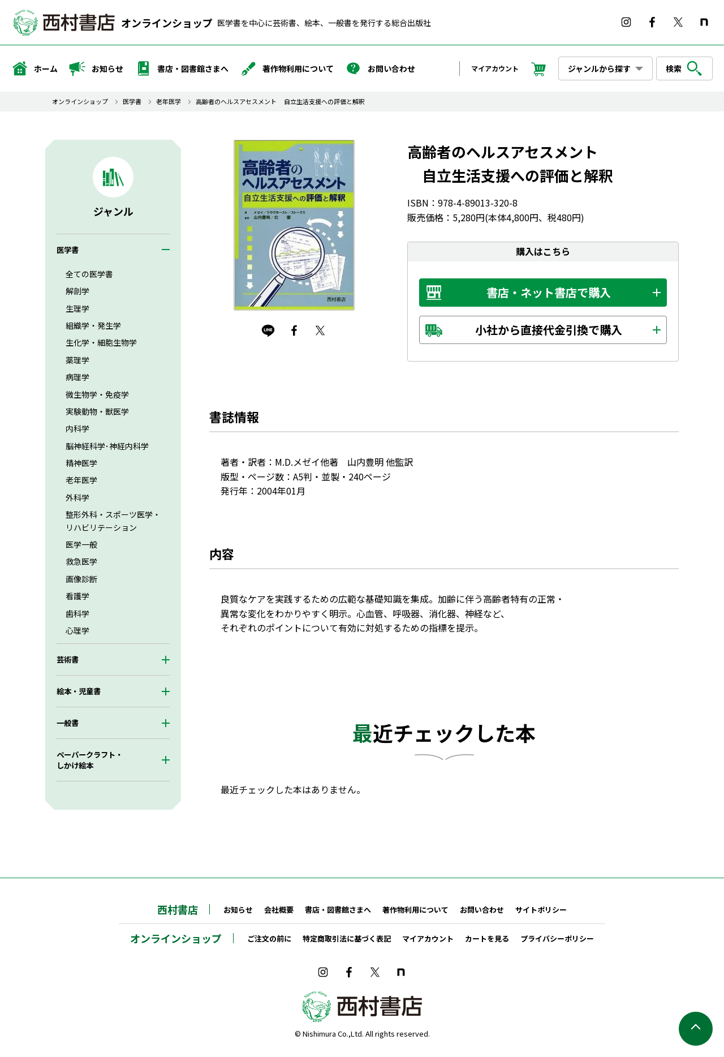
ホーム (34, 68)
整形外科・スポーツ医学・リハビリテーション (113, 520)
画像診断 (81, 579)
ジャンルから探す (599, 68)
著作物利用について (287, 68)
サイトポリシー (541, 909)
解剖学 (77, 291)
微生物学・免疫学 (97, 394)
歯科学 (77, 613)
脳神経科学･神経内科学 (107, 446)
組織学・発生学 (93, 325)
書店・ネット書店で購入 (548, 292)
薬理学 (77, 360)
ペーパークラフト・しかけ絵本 (90, 760)
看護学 (77, 595)
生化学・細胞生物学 (101, 342)
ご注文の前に (269, 938)
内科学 (77, 428)
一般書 (68, 722)
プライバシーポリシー (557, 938)
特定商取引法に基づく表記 (347, 938)
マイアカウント (495, 68)
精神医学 (81, 463)
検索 (684, 68)
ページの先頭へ (696, 1029)
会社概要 (279, 909)
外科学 (77, 497)
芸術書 (68, 659)
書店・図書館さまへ (182, 68)
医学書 (132, 101)
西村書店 (177, 909)
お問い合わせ (380, 68)
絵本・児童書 (79, 691)
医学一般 (81, 544)
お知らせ (96, 68)
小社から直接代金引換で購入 (548, 329)
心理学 (77, 630)
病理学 (77, 377)
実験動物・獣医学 (97, 411)
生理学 (77, 308)
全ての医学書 (89, 274)
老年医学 (168, 101)
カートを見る (487, 938)
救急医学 (81, 561)
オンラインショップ (167, 22)
